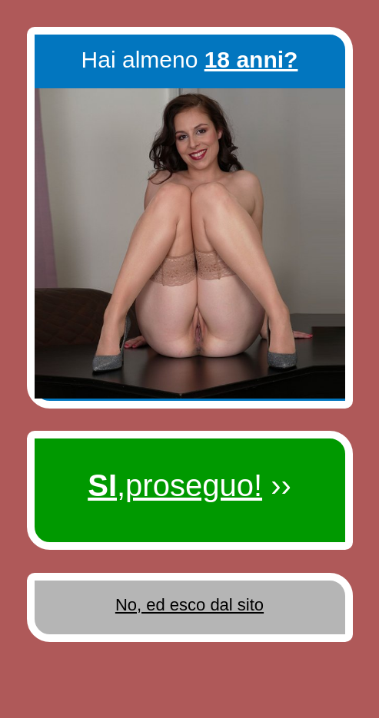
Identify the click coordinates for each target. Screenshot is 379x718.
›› (189, 485)
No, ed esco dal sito (189, 604)
